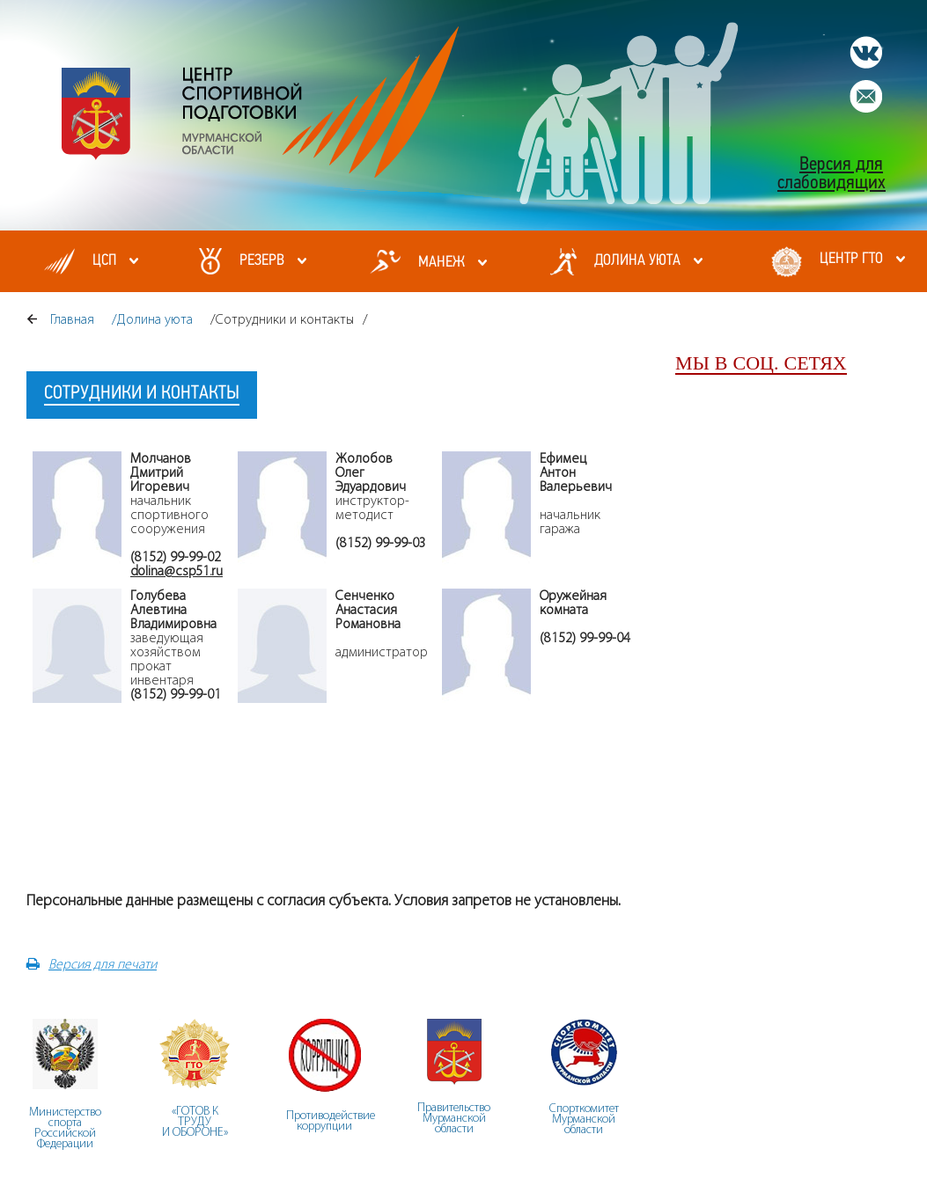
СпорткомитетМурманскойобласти (584, 1119)
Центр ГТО (851, 259)
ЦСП (104, 261)
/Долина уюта (152, 319)
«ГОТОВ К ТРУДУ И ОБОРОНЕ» (195, 1121)
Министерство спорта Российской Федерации (65, 1127)
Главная (72, 319)
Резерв (261, 261)
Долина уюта (637, 261)
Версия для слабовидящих (831, 174)
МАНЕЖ (441, 262)
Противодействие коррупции (330, 1120)
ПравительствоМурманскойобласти (453, 1118)
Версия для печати (91, 963)
